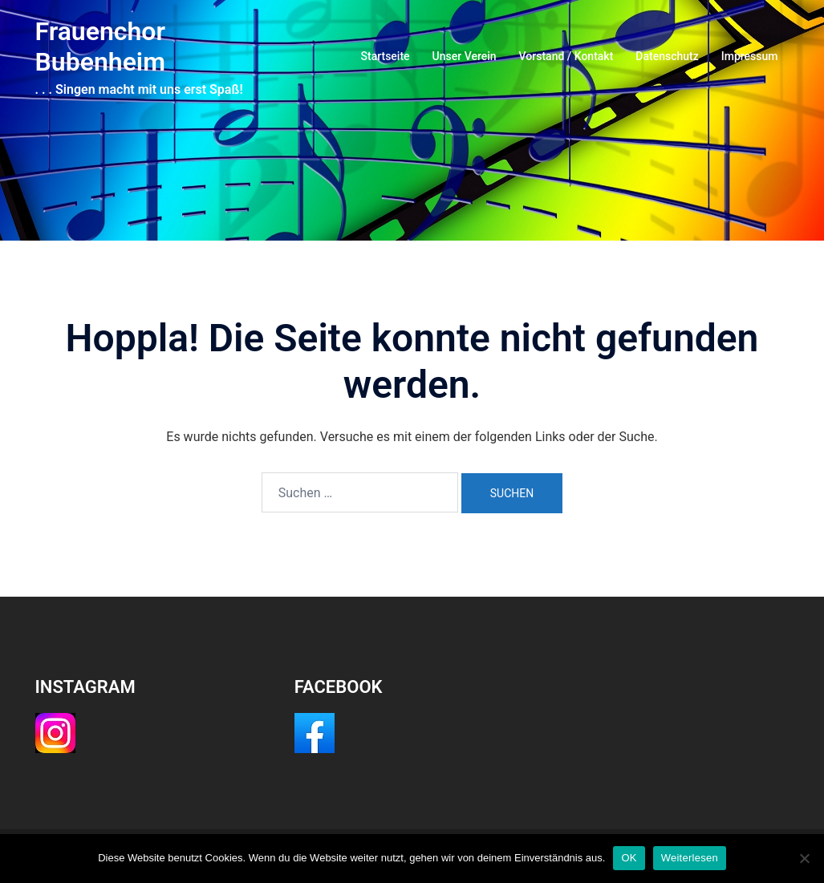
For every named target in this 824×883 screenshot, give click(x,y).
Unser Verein (464, 56)
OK (628, 858)
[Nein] (804, 858)
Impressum (749, 56)
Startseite (385, 56)
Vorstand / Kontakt (566, 56)
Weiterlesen (689, 858)
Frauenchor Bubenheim (100, 46)
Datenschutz (666, 56)
